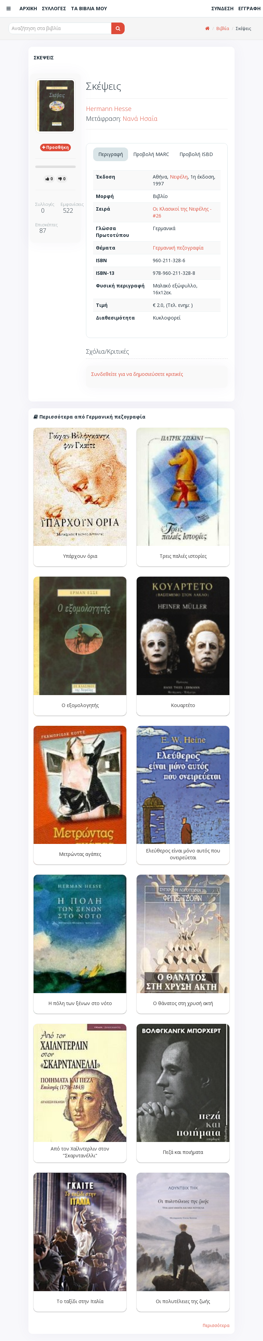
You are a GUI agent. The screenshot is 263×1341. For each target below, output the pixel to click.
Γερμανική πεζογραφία (178, 247)
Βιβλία (222, 28)
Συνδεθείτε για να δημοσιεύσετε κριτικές (137, 374)
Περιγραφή (110, 154)
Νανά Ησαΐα (140, 118)
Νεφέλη (179, 176)
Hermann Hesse (109, 108)
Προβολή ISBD (196, 154)
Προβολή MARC (151, 154)
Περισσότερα (216, 1325)
